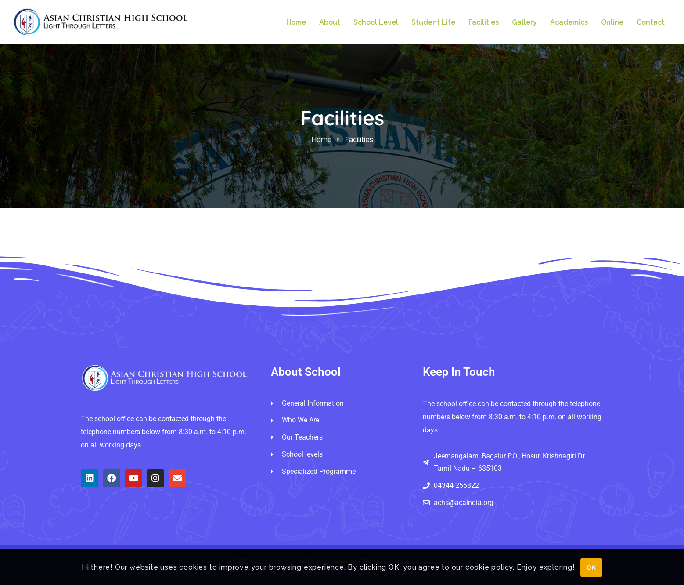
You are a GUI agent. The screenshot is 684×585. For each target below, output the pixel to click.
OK (591, 567)
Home (321, 139)
